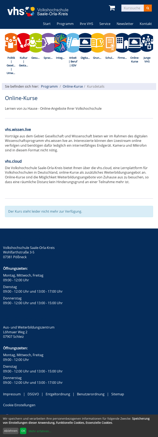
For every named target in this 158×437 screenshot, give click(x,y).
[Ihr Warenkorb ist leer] (112, 8)
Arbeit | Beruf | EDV (73, 61)
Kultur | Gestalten (24, 61)
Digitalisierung (86, 58)
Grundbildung (98, 58)
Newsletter (125, 23)
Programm (49, 86)
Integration (61, 58)
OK (23, 431)
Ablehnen (10, 431)
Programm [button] (67, 23)
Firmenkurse (123, 58)
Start (47, 23)
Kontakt (146, 23)
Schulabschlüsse (110, 58)
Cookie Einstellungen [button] (19, 405)
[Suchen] (148, 8)
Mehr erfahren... (40, 431)
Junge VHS (147, 60)
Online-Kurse (134, 60)
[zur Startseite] (41, 9)
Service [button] (104, 23)
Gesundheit (36, 58)
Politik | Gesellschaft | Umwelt (12, 65)
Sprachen (49, 58)
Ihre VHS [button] (86, 23)
